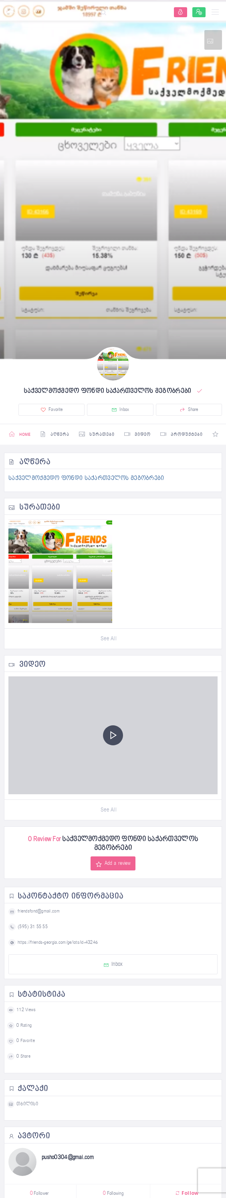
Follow (186, 1193)
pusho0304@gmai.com (68, 1157)
